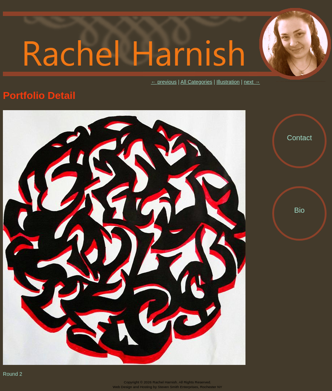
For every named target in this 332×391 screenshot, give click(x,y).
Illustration (228, 82)
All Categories (197, 82)
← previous (164, 82)
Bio (299, 210)
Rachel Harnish (167, 44)
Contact (299, 138)
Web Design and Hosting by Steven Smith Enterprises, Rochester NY (167, 387)
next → (252, 82)
